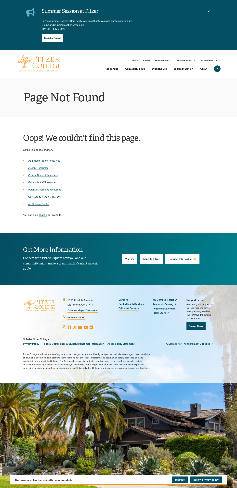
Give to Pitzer (162, 60)
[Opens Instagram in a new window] (64, 327)
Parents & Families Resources (44, 189)
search (43, 214)
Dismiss (180, 479)
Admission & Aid (135, 68)
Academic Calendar (164, 308)
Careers (123, 299)
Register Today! (52, 37)
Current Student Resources (43, 175)
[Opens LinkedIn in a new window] (80, 327)
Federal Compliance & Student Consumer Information (73, 343)
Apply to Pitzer (151, 259)
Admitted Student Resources (44, 160)
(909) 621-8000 (76, 317)
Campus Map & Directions (82, 310)
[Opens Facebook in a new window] (69, 327)
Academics (111, 68)
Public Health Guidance (131, 304)
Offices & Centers (128, 308)
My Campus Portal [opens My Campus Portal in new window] (163, 299)
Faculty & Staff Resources (42, 182)
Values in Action (183, 68)
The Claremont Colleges (196, 343)
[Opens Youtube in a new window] (85, 327)
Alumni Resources (38, 167)
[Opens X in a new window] (75, 327)
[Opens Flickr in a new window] (91, 327)
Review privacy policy (206, 479)
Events (146, 60)
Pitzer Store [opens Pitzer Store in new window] (159, 312)
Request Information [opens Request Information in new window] (180, 259)
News (135, 60)
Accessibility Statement (120, 343)
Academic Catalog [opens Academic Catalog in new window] (163, 304)
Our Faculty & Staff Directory (44, 196)
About (203, 68)
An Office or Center (38, 204)
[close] (208, 11)
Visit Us (129, 259)
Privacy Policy (31, 343)
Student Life (159, 68)
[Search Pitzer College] (217, 68)
